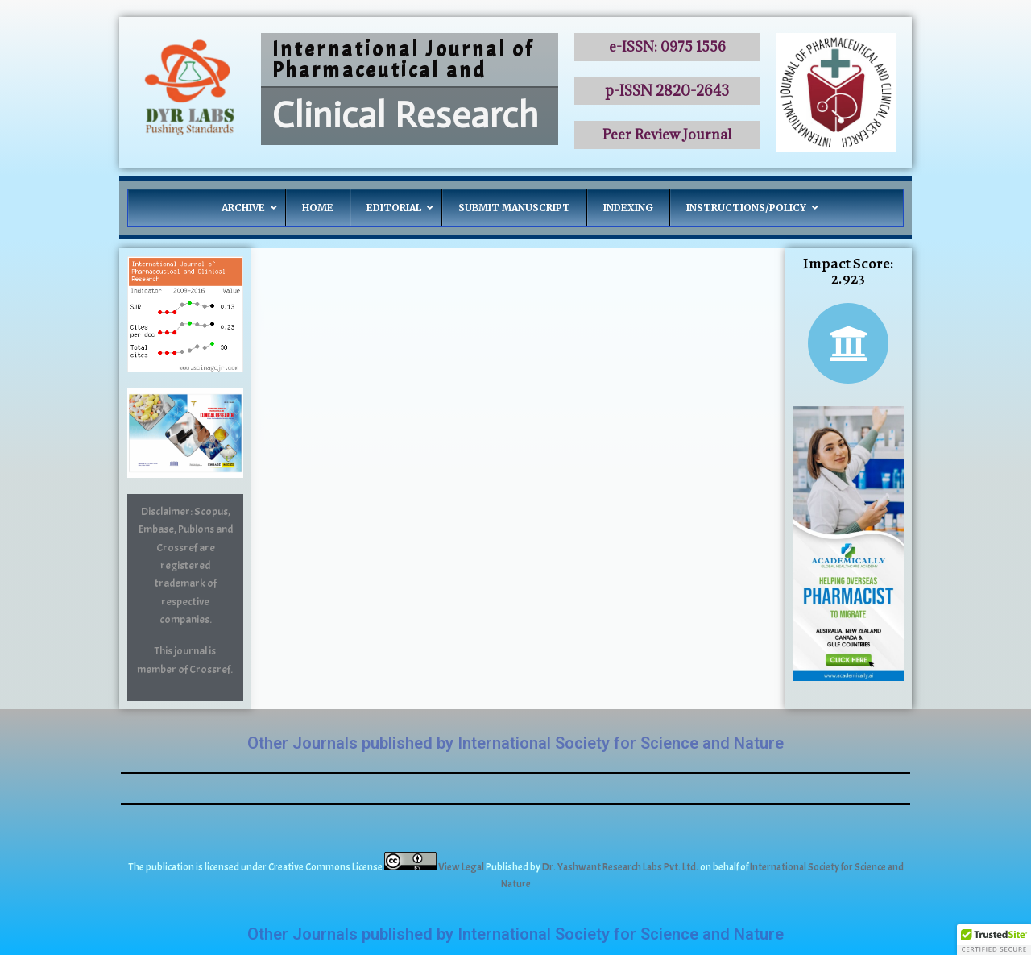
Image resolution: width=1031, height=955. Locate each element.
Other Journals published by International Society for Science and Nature (515, 743)
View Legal (462, 867)
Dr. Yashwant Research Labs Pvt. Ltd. (621, 867)
